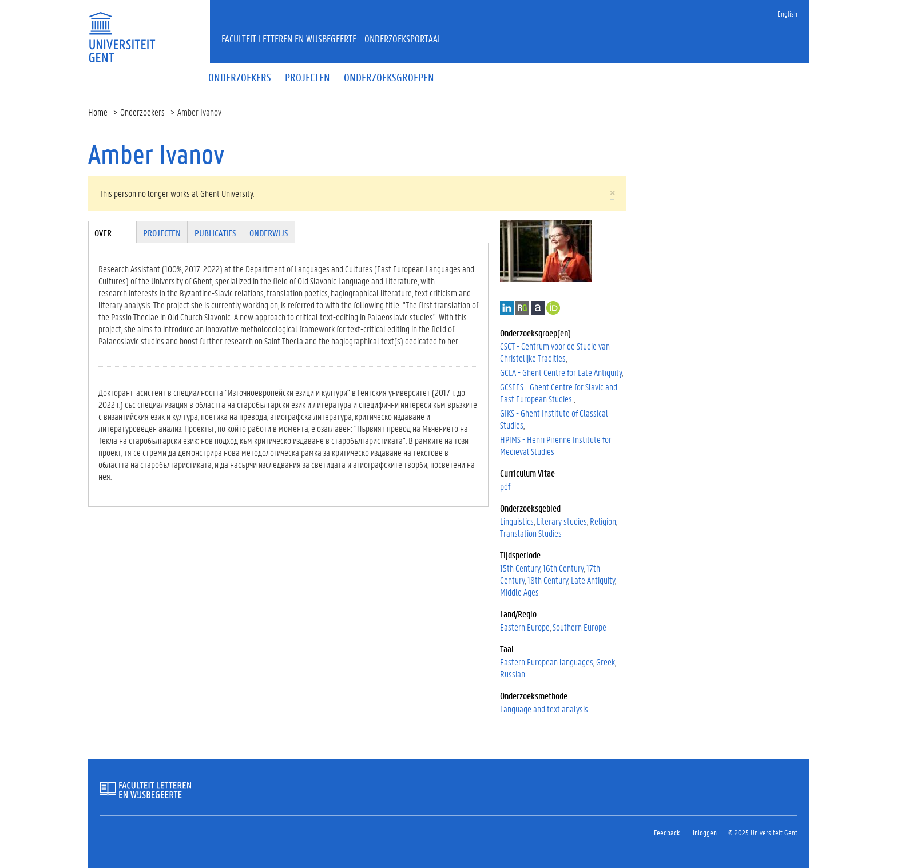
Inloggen (705, 832)
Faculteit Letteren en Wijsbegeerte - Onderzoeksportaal (331, 38)
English (787, 13)
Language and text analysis (544, 709)
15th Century (520, 568)
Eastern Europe (525, 627)
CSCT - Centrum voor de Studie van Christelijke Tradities (555, 352)
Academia (538, 308)
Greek (605, 662)
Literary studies (562, 521)
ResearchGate (522, 308)
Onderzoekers (142, 112)
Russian (512, 674)
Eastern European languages (546, 662)
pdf (505, 486)
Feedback (667, 832)
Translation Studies (531, 533)
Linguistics (517, 521)
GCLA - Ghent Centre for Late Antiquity (561, 372)
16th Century (563, 568)
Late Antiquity (593, 580)
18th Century (547, 580)
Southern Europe (579, 627)
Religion (603, 521)
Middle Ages (519, 592)
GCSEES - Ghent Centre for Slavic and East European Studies (558, 393)
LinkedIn (507, 308)
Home (98, 112)
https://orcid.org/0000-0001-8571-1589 (553, 308)
